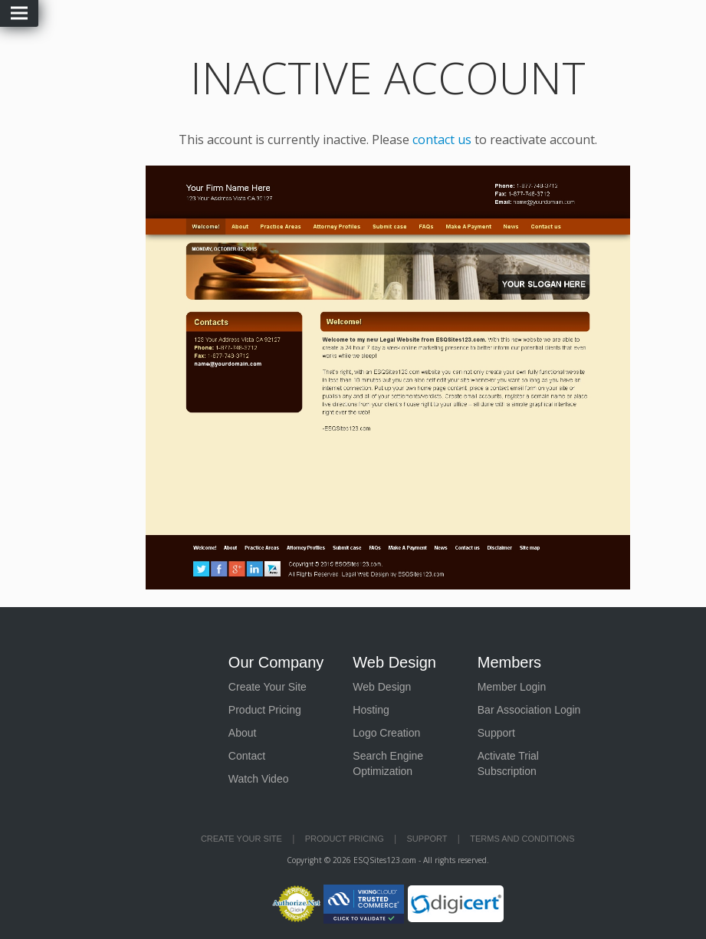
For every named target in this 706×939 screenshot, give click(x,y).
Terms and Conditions (522, 838)
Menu (19, 13)
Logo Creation (386, 733)
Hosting (371, 710)
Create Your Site (267, 687)
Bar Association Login (529, 710)
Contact (246, 756)
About (242, 733)
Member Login (512, 687)
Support (496, 733)
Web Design (382, 687)
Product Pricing (264, 710)
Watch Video (258, 779)
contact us (441, 139)
